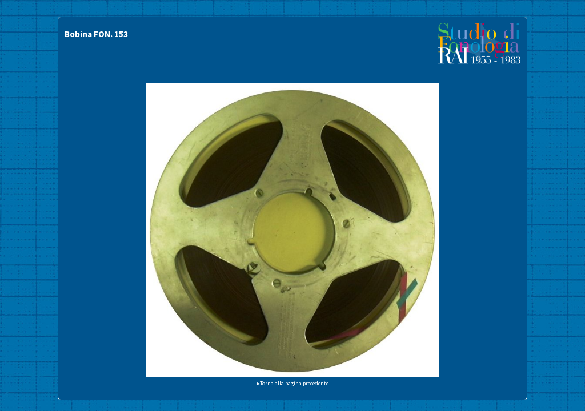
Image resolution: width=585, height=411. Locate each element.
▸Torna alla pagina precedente (292, 383)
